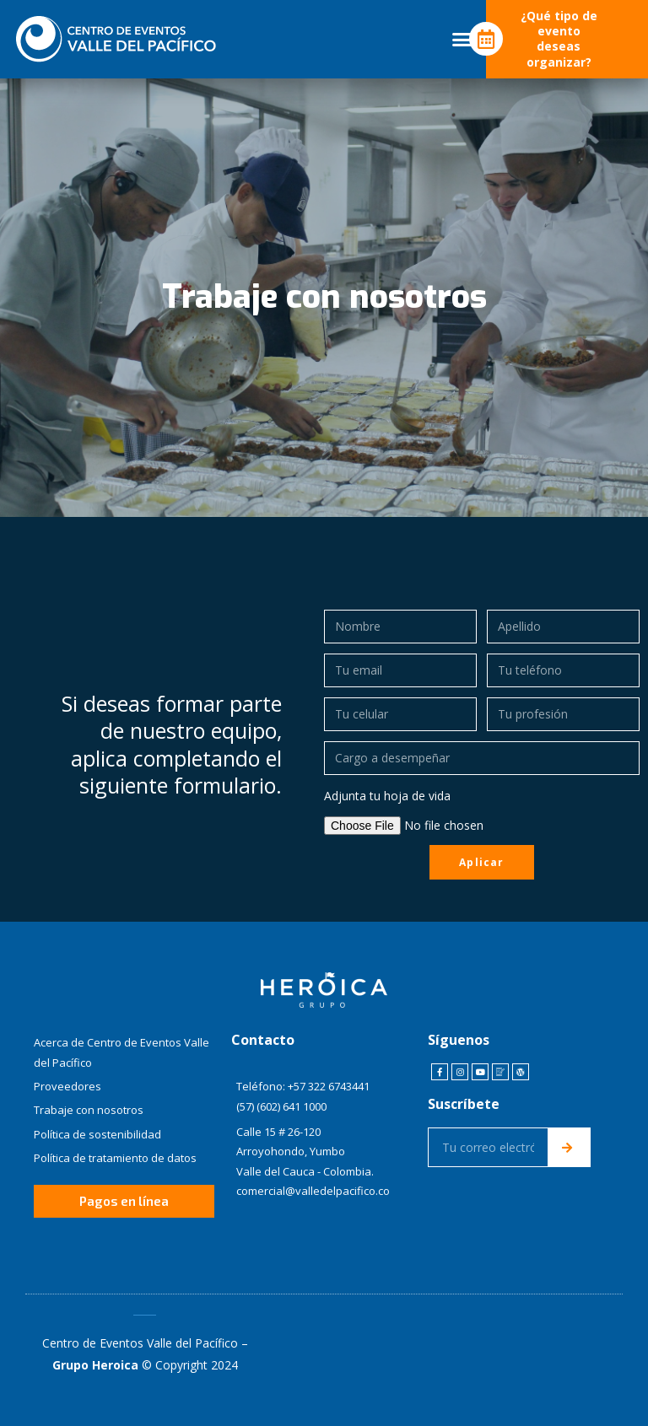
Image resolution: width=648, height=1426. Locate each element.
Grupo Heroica (95, 1365)
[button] (462, 40)
